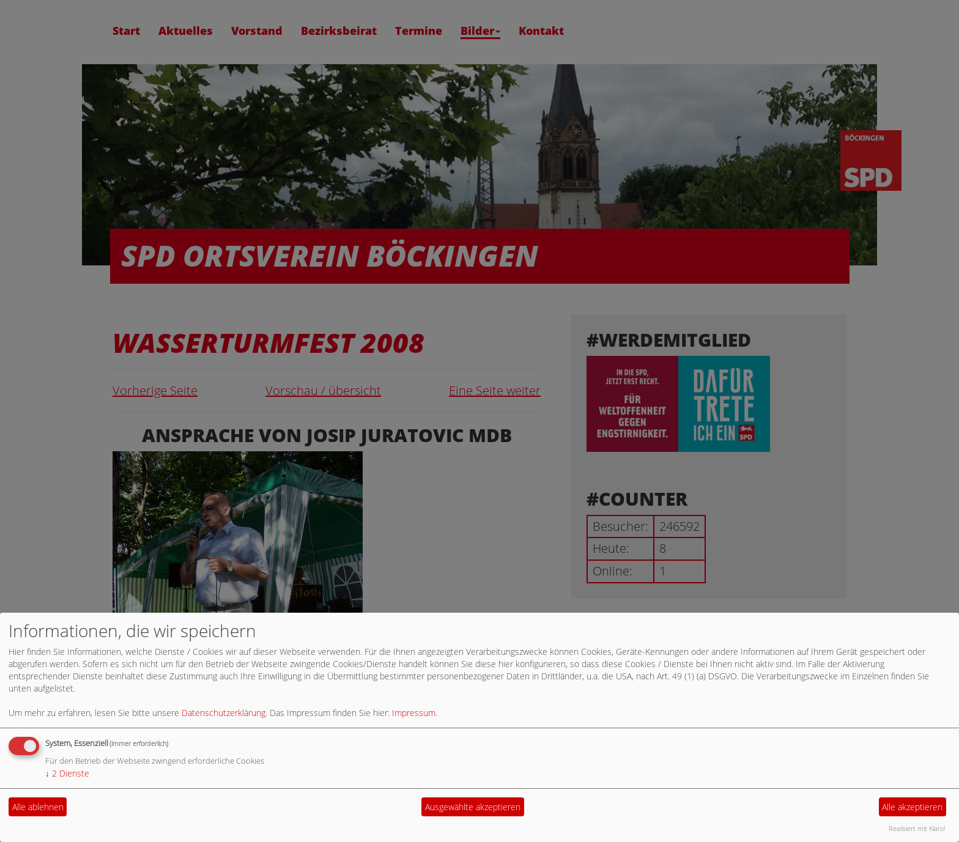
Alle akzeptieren (912, 807)
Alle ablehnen (38, 807)
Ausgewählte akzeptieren (472, 807)
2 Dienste (67, 773)
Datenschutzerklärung (223, 712)
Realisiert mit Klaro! (917, 828)
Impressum (413, 712)
